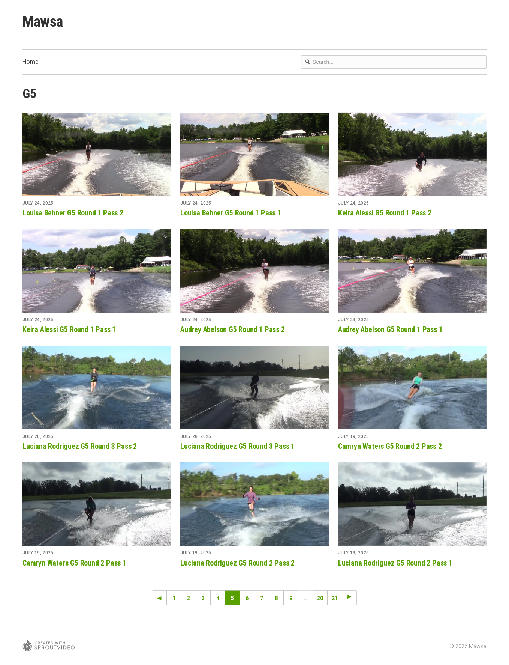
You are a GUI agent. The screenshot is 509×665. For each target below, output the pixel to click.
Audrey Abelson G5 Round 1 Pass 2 (232, 329)
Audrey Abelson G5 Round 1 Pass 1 (390, 329)
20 (320, 598)
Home (30, 61)
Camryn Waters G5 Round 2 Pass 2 (390, 446)
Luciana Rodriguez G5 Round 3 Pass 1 (237, 446)
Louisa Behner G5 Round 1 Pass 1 (230, 212)
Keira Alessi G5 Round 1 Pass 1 (69, 329)
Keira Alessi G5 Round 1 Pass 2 (384, 212)
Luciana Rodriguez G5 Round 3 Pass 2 (79, 446)
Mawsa (42, 21)
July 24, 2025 (38, 203)
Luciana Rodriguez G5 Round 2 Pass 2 (237, 562)
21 (335, 598)
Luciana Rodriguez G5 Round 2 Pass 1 (395, 562)
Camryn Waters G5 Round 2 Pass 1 (74, 562)
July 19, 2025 (353, 436)
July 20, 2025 (38, 436)
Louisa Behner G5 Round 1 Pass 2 (72, 212)
